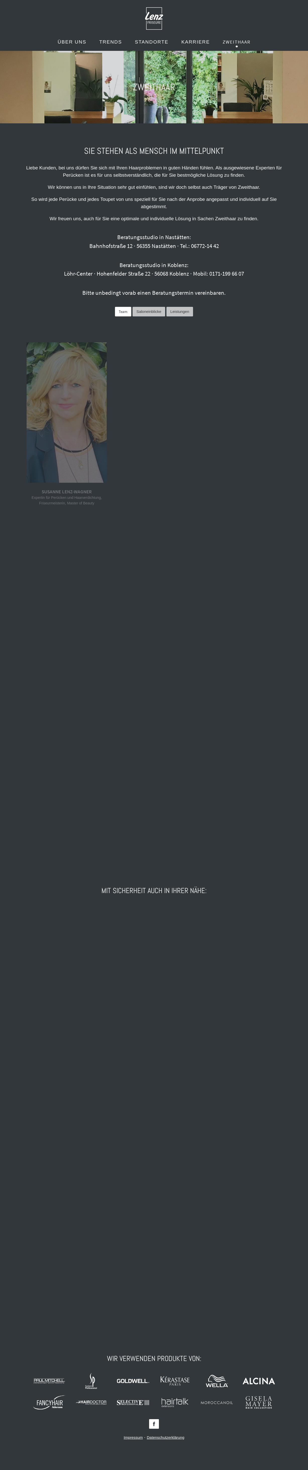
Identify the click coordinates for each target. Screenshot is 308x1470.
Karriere (195, 42)
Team (123, 311)
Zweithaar (236, 42)
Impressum (133, 1437)
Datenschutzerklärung (165, 1437)
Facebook (154, 1424)
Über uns (72, 42)
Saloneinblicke (148, 311)
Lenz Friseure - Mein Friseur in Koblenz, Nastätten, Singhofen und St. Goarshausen (154, 18)
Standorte (151, 42)
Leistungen (179, 311)
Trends (110, 42)
